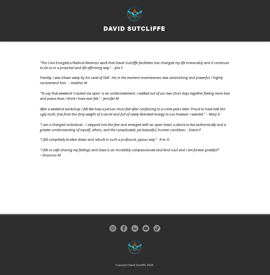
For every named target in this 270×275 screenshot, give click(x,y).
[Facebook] (123, 228)
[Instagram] (112, 228)
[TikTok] (156, 228)
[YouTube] (145, 228)
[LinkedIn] (134, 228)
